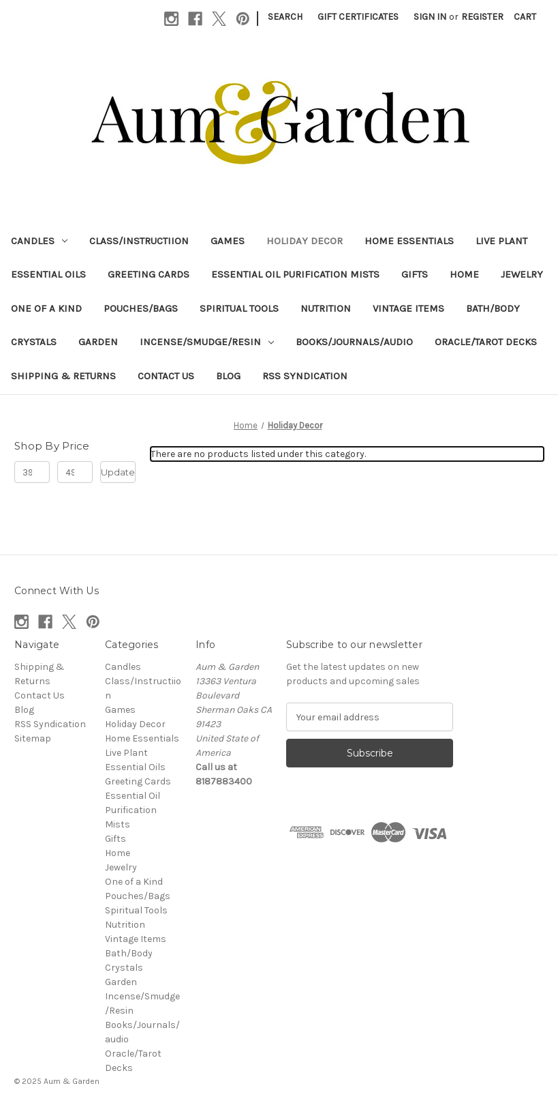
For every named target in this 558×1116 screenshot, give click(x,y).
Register (482, 17)
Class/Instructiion (139, 241)
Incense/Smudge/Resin (207, 342)
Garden (98, 342)
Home (464, 274)
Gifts (414, 274)
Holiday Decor (304, 241)
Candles (39, 241)
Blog (228, 376)
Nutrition (325, 308)
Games (228, 241)
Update (118, 472)
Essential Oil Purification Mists (295, 274)
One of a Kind (46, 308)
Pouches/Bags (141, 308)
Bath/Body (493, 308)
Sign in (430, 17)
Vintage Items (408, 308)
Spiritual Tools (239, 308)
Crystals (34, 342)
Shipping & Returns (63, 376)
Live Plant (501, 241)
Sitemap (32, 738)
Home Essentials (409, 241)
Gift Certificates (358, 17)
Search (285, 17)
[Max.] (75, 472)
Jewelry (522, 274)
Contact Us (166, 376)
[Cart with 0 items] (525, 16)
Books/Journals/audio (354, 342)
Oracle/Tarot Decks (486, 342)
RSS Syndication (304, 376)
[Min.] (32, 472)
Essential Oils (48, 274)
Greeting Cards (148, 274)
